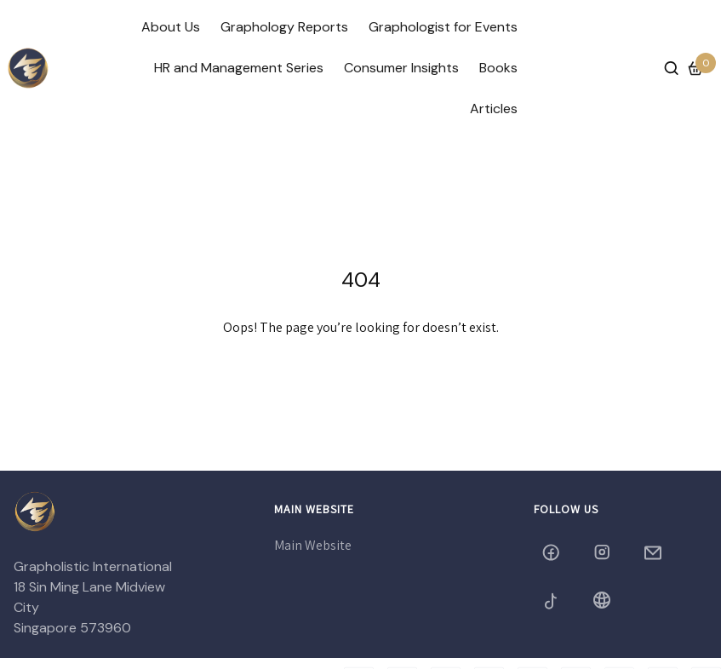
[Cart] (695, 68)
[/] (28, 68)
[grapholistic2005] (552, 600)
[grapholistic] (552, 552)
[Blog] (603, 600)
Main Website (313, 545)
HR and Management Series (238, 68)
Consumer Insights (401, 68)
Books (498, 68)
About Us (170, 27)
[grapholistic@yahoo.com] (654, 552)
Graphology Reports (284, 27)
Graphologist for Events (443, 27)
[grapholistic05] (603, 552)
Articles (494, 108)
